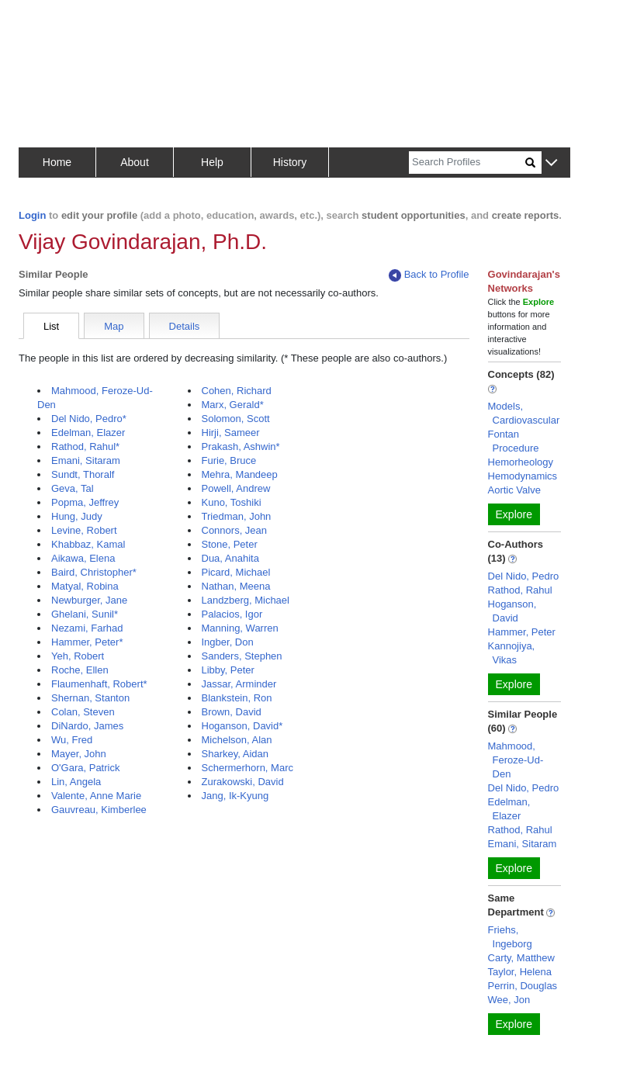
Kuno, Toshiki (231, 502)
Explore (514, 514)
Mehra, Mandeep (240, 474)
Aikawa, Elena (83, 558)
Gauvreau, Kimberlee (99, 809)
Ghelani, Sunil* (84, 614)
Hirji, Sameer (231, 432)
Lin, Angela (76, 781)
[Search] (467, 162)
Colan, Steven (83, 712)
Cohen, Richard (237, 390)
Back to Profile (429, 275)
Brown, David (231, 712)
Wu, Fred (71, 740)
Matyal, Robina (85, 586)
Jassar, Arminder (239, 684)
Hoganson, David (512, 611)
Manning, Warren (240, 628)
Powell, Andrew (236, 488)
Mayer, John (78, 754)
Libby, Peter (228, 670)
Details (184, 326)
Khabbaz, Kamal (88, 544)
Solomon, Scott (236, 418)
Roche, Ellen (80, 670)
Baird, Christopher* (94, 572)
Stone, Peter (230, 544)
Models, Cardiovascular (524, 413)
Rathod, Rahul (520, 590)
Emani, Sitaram (85, 460)
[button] (551, 163)
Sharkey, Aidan (235, 754)
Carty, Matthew (521, 958)
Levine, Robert (84, 530)
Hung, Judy (76, 516)
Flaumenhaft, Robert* (99, 684)
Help (212, 162)
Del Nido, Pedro (523, 576)
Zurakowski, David (243, 781)
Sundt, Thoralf (82, 474)
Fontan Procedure (513, 441)
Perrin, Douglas (523, 986)
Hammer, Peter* (87, 642)
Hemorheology (521, 462)
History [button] (290, 162)
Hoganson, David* (242, 726)
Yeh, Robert (77, 656)
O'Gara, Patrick (85, 768)
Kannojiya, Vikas (511, 653)
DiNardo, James (87, 726)
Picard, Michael (236, 572)
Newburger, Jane (89, 600)
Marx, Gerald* (233, 404)
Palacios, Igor (232, 614)
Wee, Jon (509, 999)
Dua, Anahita (230, 558)
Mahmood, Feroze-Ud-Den (516, 760)
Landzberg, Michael (245, 600)
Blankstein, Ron (237, 698)
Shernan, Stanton (90, 698)
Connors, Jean (235, 530)
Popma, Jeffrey (85, 502)
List (51, 326)
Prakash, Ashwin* (241, 446)
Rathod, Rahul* (85, 446)
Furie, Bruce (229, 460)
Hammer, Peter (522, 632)
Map (113, 326)
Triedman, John (237, 516)
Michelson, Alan (237, 740)
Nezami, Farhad (87, 628)
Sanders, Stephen (242, 656)
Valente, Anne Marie (96, 795)
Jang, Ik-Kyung (235, 795)
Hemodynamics (523, 476)
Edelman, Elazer (88, 432)
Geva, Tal (72, 488)
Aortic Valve (514, 490)
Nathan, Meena (236, 586)
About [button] (134, 162)
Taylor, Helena (520, 972)
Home (57, 162)
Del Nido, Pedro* (88, 418)
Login (32, 215)
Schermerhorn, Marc (247, 768)
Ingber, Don (228, 642)
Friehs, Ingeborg (510, 937)
